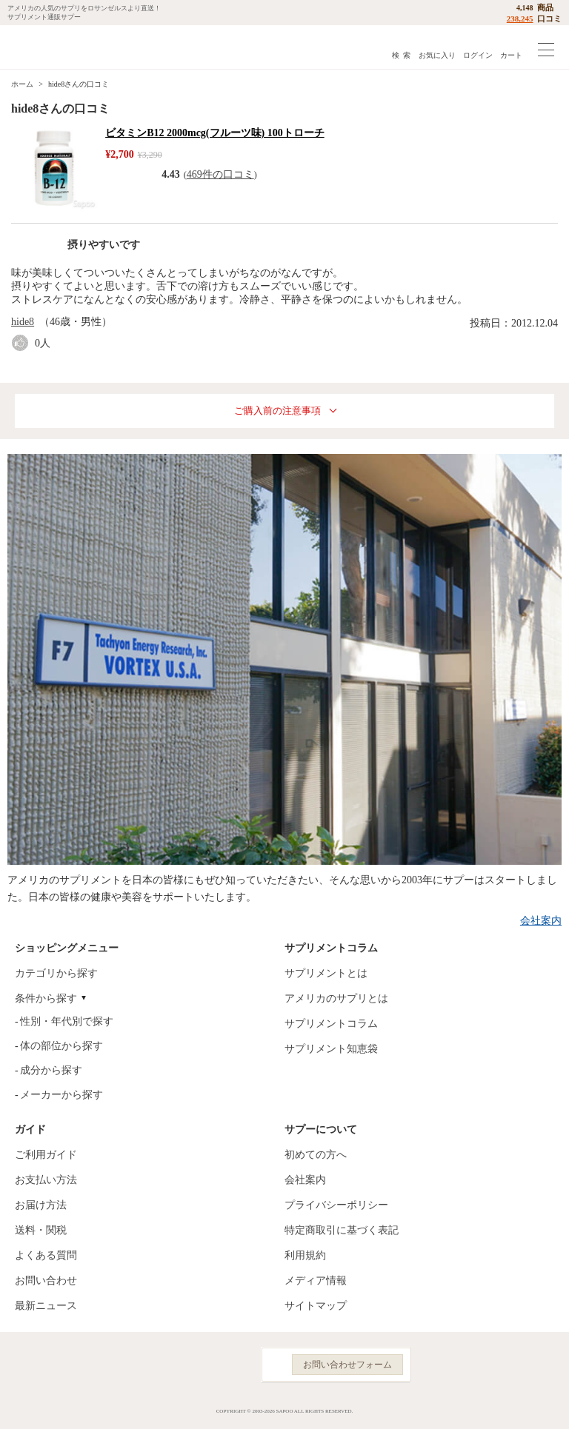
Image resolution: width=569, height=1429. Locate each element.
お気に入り (437, 55)
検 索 (401, 55)
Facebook (167, 1365)
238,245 (520, 18)
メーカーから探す (61, 1094)
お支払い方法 (46, 1179)
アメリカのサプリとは (336, 998)
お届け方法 (41, 1205)
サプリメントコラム (331, 1023)
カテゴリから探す (56, 973)
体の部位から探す (61, 1045)
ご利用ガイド (46, 1154)
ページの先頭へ (546, 1406)
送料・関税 (41, 1230)
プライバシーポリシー (336, 1205)
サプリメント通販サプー (44, 47)
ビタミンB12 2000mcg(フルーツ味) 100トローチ (215, 132)
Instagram (200, 1365)
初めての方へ (315, 1154)
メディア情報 (315, 1280)
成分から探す (51, 1070)
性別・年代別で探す (66, 1021)
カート (511, 55)
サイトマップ (315, 1305)
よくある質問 (46, 1255)
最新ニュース (46, 1305)
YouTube (232, 1365)
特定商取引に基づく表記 (341, 1230)
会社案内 (541, 920)
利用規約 (305, 1255)
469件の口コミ (220, 174)
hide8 (22, 321)
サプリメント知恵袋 (331, 1048)
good (23, 343)
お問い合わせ (46, 1280)
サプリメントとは (325, 973)
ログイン (478, 55)
